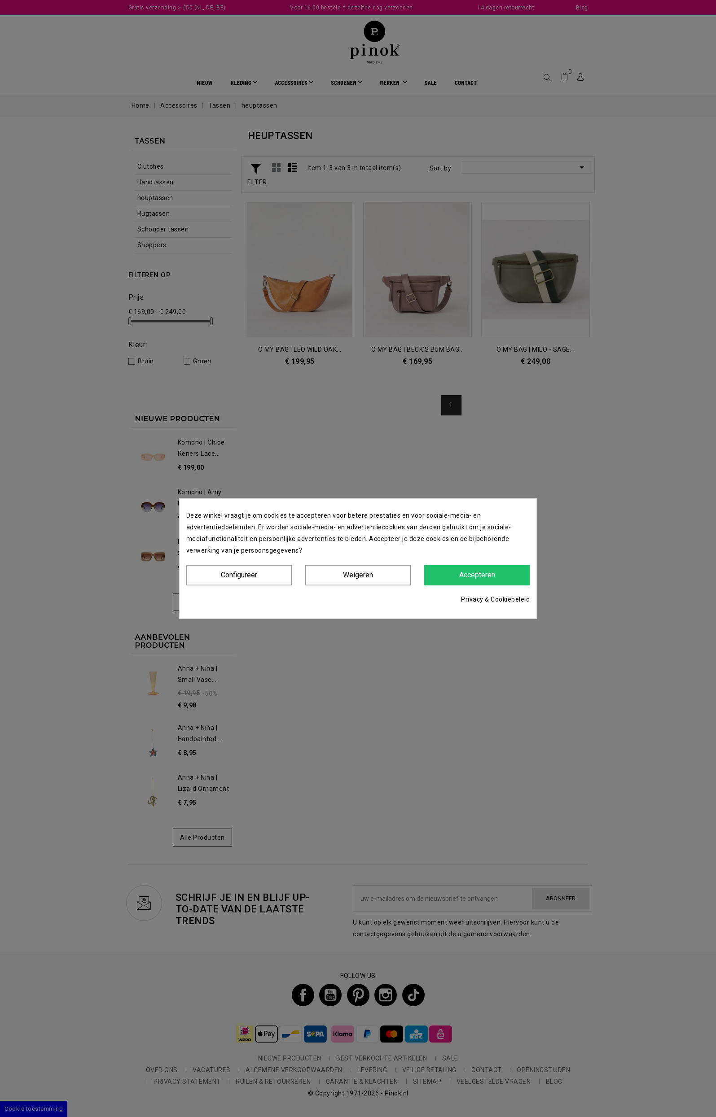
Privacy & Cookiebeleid (495, 598)
